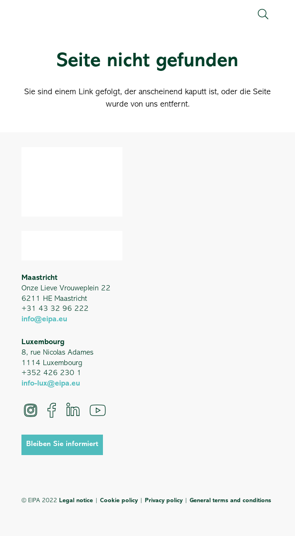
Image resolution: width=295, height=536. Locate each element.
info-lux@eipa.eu (50, 383)
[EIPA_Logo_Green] (53, 14)
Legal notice (76, 500)
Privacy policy (164, 500)
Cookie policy (119, 500)
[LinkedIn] (73, 410)
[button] (262, 14)
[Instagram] (30, 410)
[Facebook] (51, 410)
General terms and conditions (230, 500)
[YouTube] (98, 410)
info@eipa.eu (44, 319)
